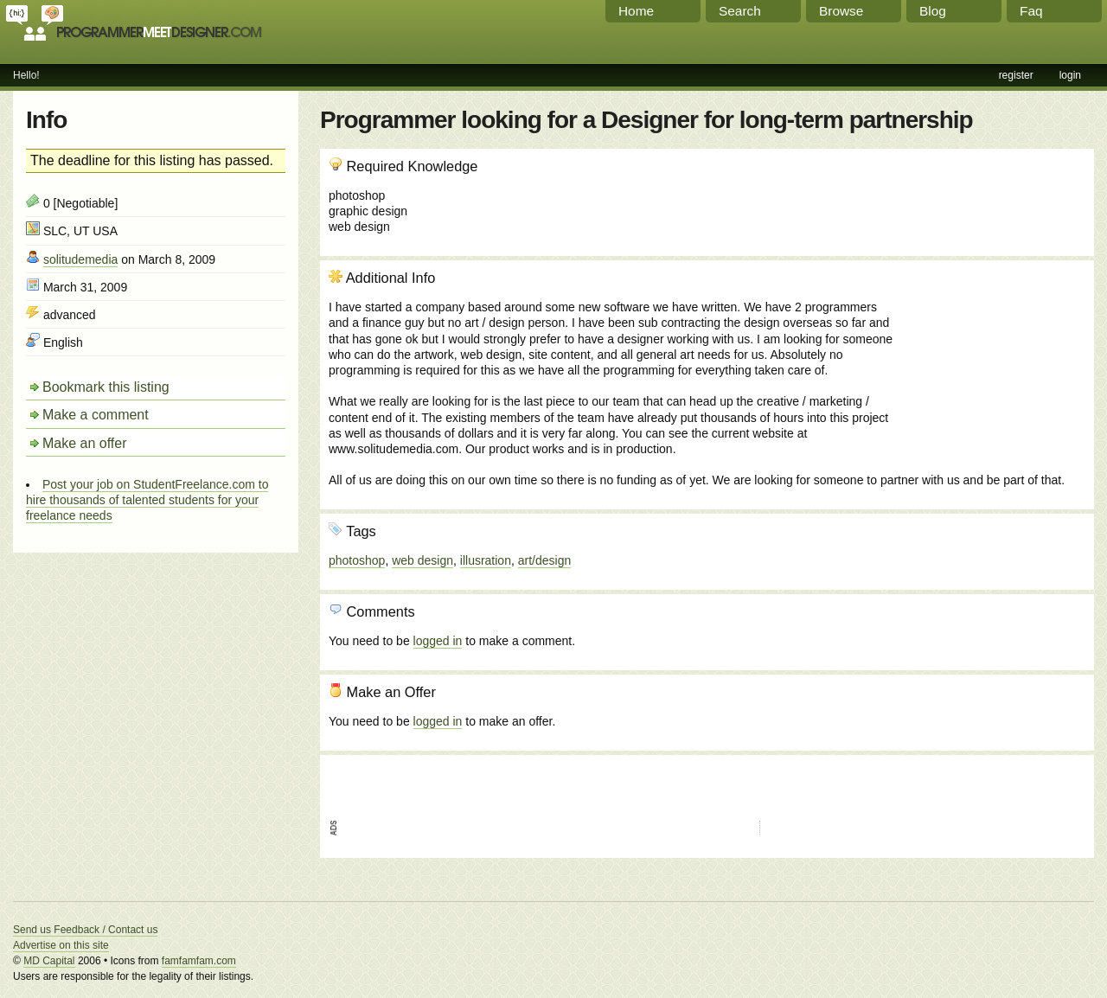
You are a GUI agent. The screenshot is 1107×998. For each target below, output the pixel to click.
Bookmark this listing (106, 387)
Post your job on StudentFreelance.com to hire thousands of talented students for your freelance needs (147, 499)
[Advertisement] (991, 362)
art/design (544, 560)
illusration (485, 560)
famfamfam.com (199, 961)
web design (422, 560)
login (1070, 75)
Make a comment (95, 414)
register (1016, 75)
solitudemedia (80, 259)
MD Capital (48, 961)
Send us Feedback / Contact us (85, 930)
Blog (932, 10)
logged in (438, 641)
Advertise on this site (61, 945)
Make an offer (84, 443)
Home (636, 10)
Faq (1031, 10)
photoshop (357, 560)
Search (740, 10)
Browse (841, 10)
